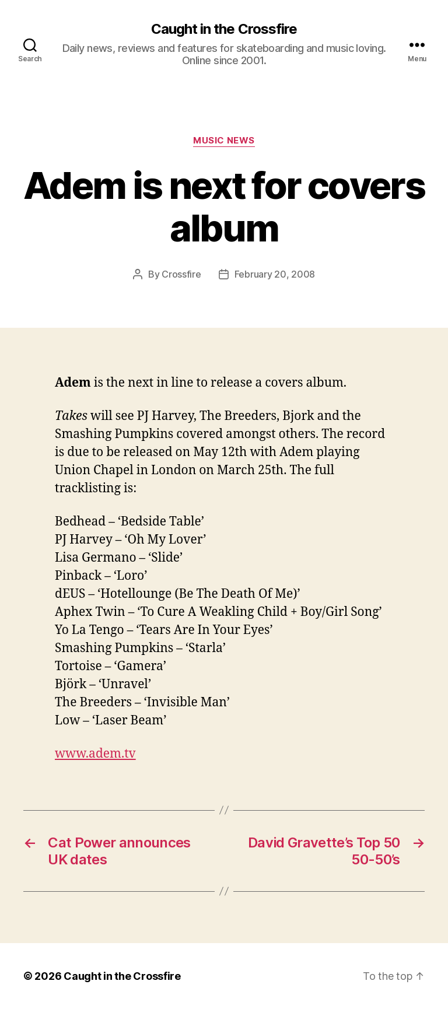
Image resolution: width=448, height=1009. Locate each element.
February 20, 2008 (275, 274)
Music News (224, 140)
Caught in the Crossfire (223, 29)
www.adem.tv (95, 754)
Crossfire (181, 274)
